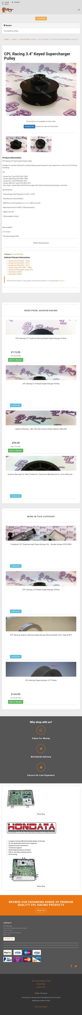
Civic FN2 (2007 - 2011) (22, 265)
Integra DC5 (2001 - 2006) (23, 267)
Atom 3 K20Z (17, 274)
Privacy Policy (41, 984)
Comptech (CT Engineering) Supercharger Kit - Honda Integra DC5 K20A (40, 544)
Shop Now (41, 814)
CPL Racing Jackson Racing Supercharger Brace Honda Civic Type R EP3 (41, 635)
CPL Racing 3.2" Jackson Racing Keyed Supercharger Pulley (41, 338)
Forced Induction (27, 39)
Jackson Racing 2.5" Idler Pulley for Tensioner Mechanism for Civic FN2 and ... (41, 474)
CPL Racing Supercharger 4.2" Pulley (41, 680)
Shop (14, 39)
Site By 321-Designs (41, 1007)
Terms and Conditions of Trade (41, 981)
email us (61, 281)
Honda (11, 261)
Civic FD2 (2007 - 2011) (22, 263)
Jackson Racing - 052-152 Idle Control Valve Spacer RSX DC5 (41, 429)
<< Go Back (41, 18)
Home (6, 39)
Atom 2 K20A (17, 272)
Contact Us (29, 126)
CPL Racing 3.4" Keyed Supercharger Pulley (41, 384)
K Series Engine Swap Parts (23, 270)
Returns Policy (41, 987)
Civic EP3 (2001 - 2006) (22, 261)
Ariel (10, 272)
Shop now (41, 910)
